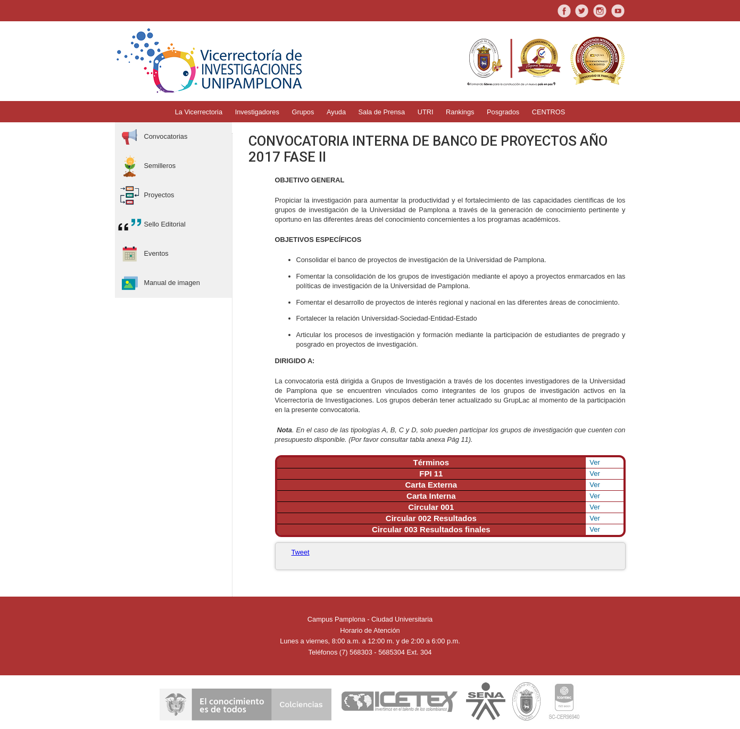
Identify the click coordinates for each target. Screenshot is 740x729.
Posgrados (503, 112)
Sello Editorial (152, 225)
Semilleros (147, 166)
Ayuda (336, 112)
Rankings (460, 112)
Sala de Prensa (382, 112)
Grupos (303, 112)
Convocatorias (153, 137)
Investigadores (257, 112)
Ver (594, 462)
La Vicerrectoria (198, 112)
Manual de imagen (159, 283)
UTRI (426, 112)
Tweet (301, 552)
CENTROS (549, 112)
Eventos (143, 254)
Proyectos (146, 195)
